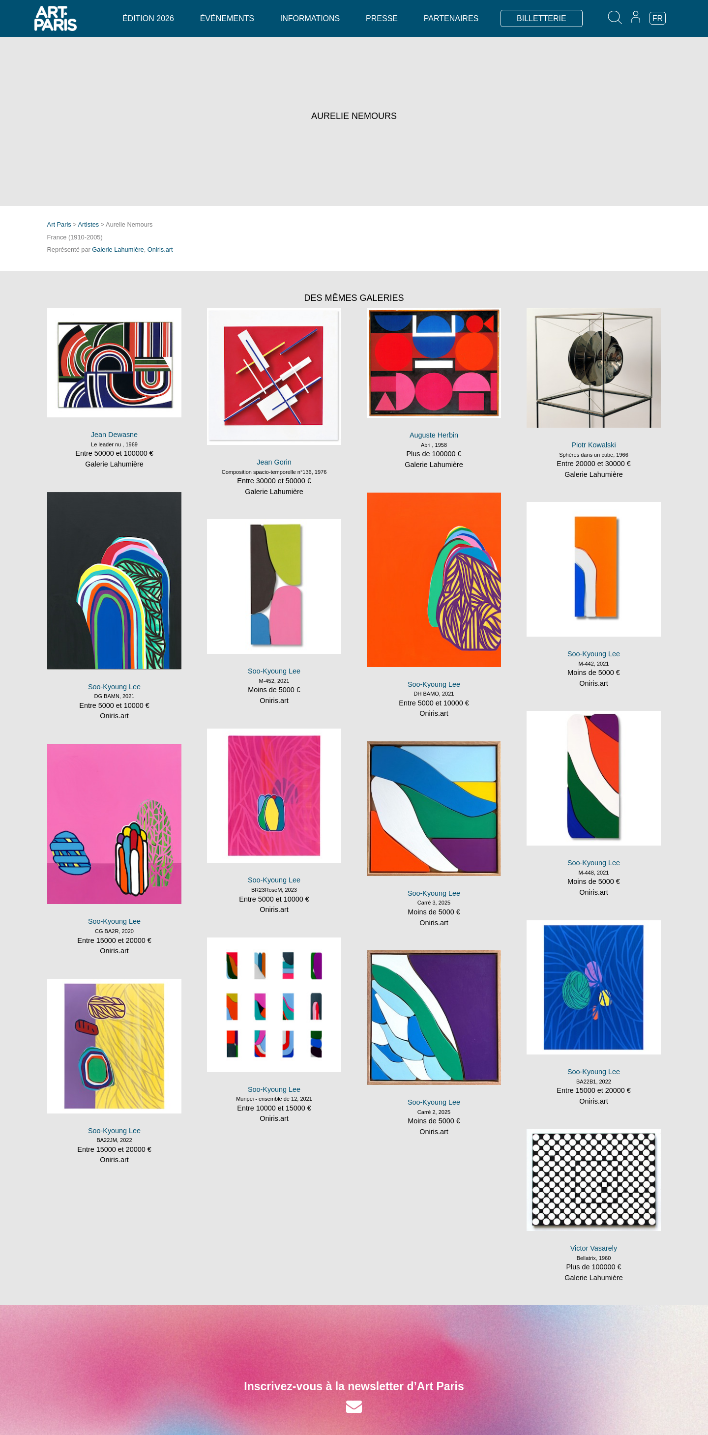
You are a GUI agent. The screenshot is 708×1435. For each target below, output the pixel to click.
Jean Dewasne (114, 435)
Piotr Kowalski (593, 445)
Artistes (88, 224)
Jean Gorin (274, 462)
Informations (310, 18)
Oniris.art (160, 249)
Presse (382, 18)
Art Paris (59, 224)
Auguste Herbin (434, 435)
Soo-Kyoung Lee (114, 687)
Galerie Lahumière (118, 249)
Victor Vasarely (593, 1248)
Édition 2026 (148, 18)
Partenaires (451, 18)
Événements (227, 18)
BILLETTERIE (541, 18)
